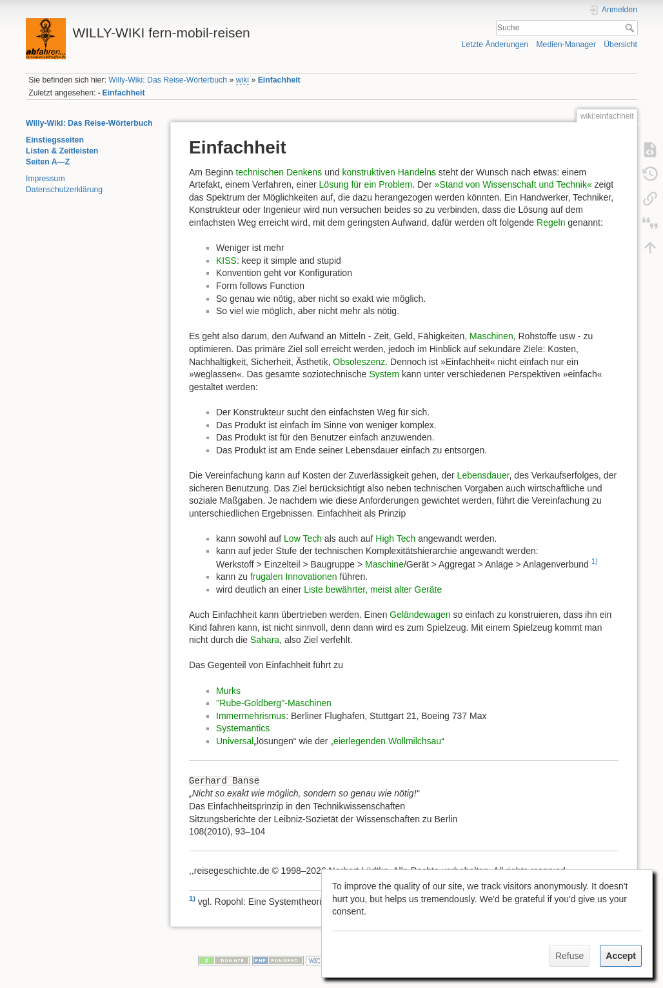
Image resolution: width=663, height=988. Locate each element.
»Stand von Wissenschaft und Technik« (513, 184)
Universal (234, 741)
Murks (228, 691)
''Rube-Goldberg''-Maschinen (274, 703)
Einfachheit (279, 79)
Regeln (551, 222)
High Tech (395, 538)
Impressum (45, 178)
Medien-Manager (566, 44)
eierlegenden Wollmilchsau (387, 741)
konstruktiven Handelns (389, 172)
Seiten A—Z (48, 161)
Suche (631, 27)
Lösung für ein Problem (366, 184)
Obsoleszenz (359, 362)
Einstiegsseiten (55, 139)
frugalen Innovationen (293, 576)
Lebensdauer (483, 475)
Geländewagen (420, 614)
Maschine (384, 564)
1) (594, 561)
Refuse (569, 956)
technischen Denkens (278, 172)
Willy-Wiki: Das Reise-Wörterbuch (167, 79)
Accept (621, 956)
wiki (242, 79)
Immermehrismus (251, 716)
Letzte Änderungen (495, 44)
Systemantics (243, 728)
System (384, 374)
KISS (226, 260)
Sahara (264, 640)
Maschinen (491, 336)
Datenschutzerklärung (64, 189)
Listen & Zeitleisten (62, 150)
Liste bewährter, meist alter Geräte (373, 589)
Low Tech (303, 538)
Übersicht (620, 44)
